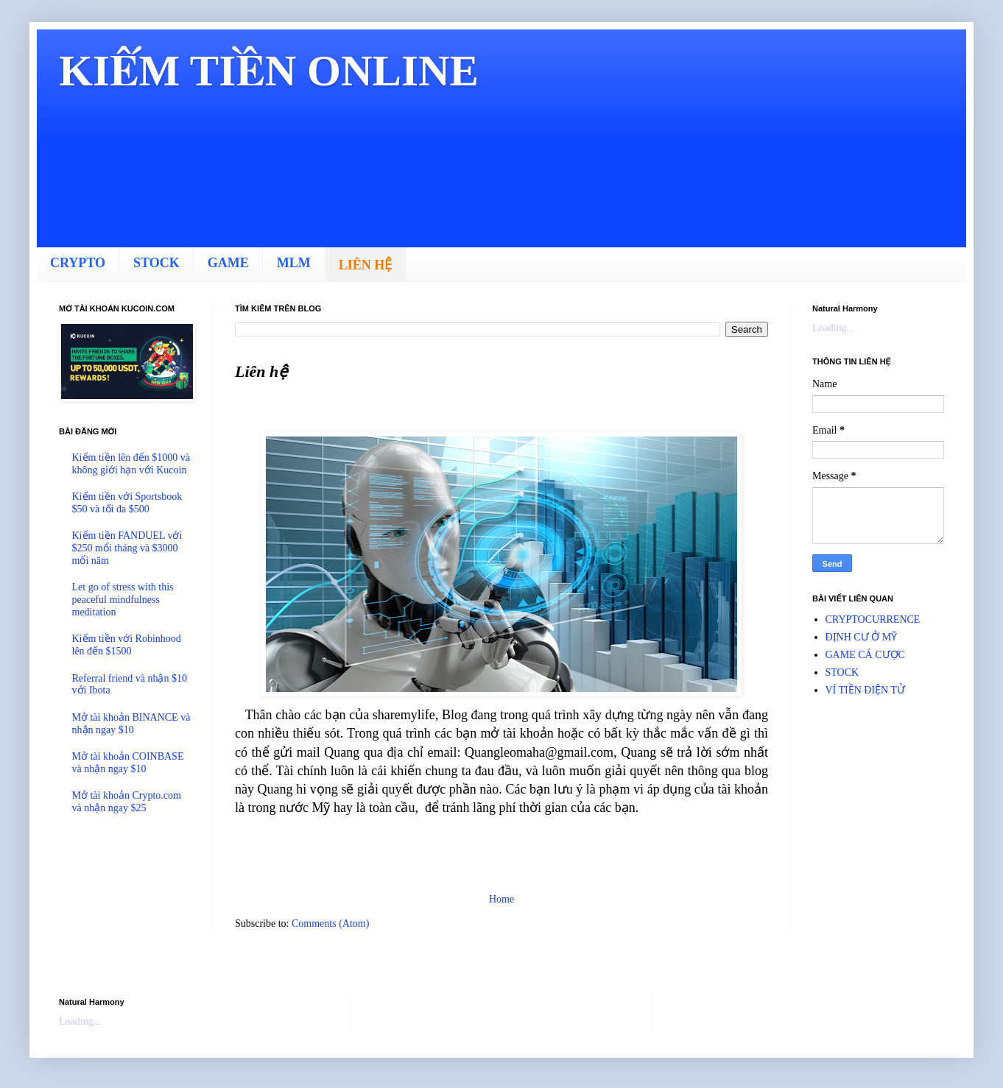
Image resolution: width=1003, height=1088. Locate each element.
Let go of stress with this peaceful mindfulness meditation (123, 600)
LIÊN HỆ (366, 265)
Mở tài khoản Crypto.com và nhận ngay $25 (126, 801)
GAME (228, 262)
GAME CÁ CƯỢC (865, 654)
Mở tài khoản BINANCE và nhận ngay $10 (131, 723)
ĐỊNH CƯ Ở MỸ (862, 637)
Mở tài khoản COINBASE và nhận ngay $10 (128, 762)
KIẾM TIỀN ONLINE (269, 70)
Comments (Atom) (330, 923)
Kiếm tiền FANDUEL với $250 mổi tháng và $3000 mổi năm (127, 548)
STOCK (156, 262)
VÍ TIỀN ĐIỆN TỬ (866, 690)
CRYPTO (77, 262)
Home (501, 899)
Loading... (833, 327)
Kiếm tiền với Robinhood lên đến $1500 (126, 645)
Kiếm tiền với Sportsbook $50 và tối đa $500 (127, 503)
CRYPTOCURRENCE (873, 619)
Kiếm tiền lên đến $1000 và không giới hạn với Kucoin (131, 464)
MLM (294, 262)
